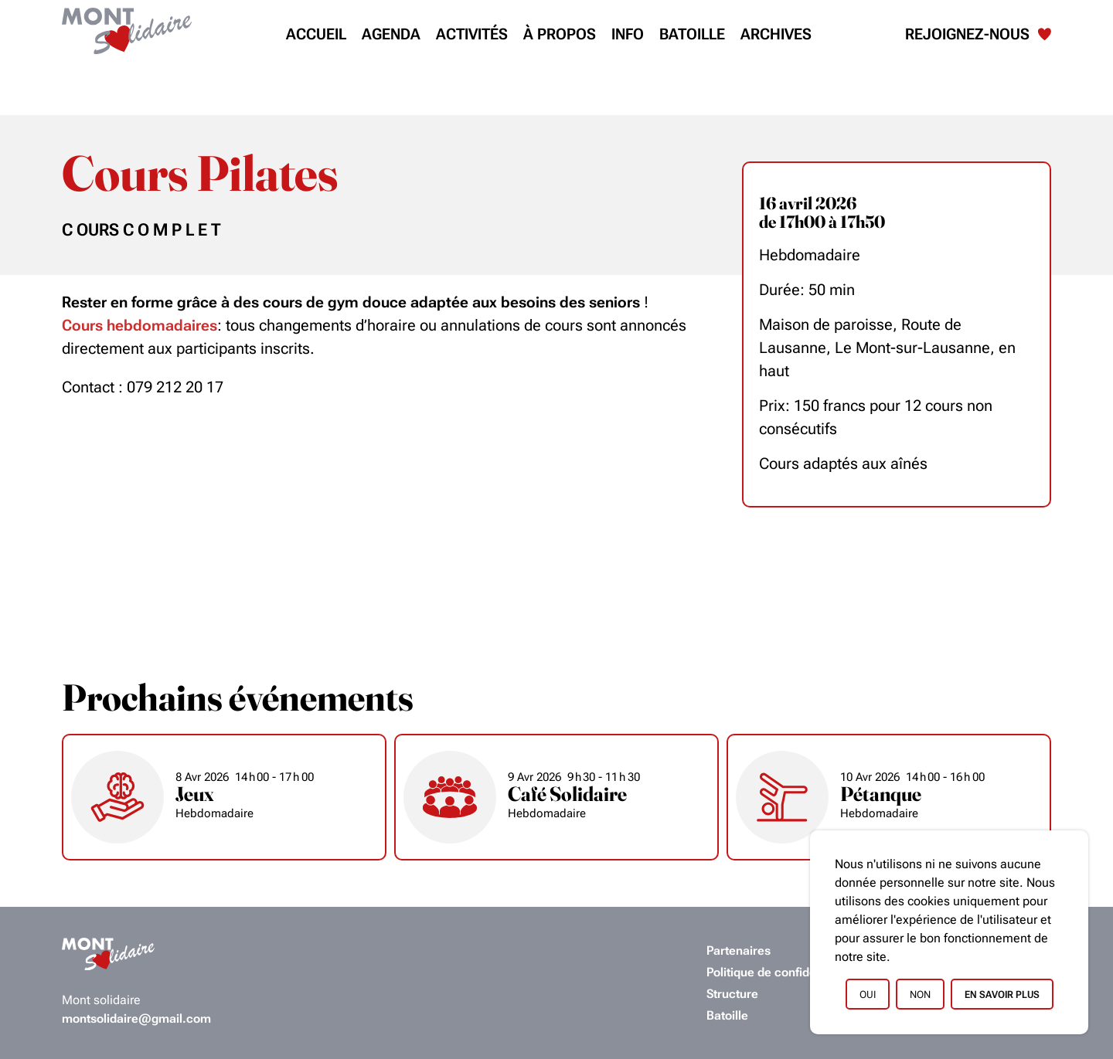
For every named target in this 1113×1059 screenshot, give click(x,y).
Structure (732, 993)
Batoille (692, 34)
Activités (472, 34)
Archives (776, 34)
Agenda (391, 34)
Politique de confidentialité (780, 972)
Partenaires (738, 950)
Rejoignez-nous (978, 34)
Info (627, 34)
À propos (559, 34)
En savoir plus (1002, 994)
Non (920, 994)
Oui (867, 994)
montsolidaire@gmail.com (136, 1018)
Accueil (316, 34)
